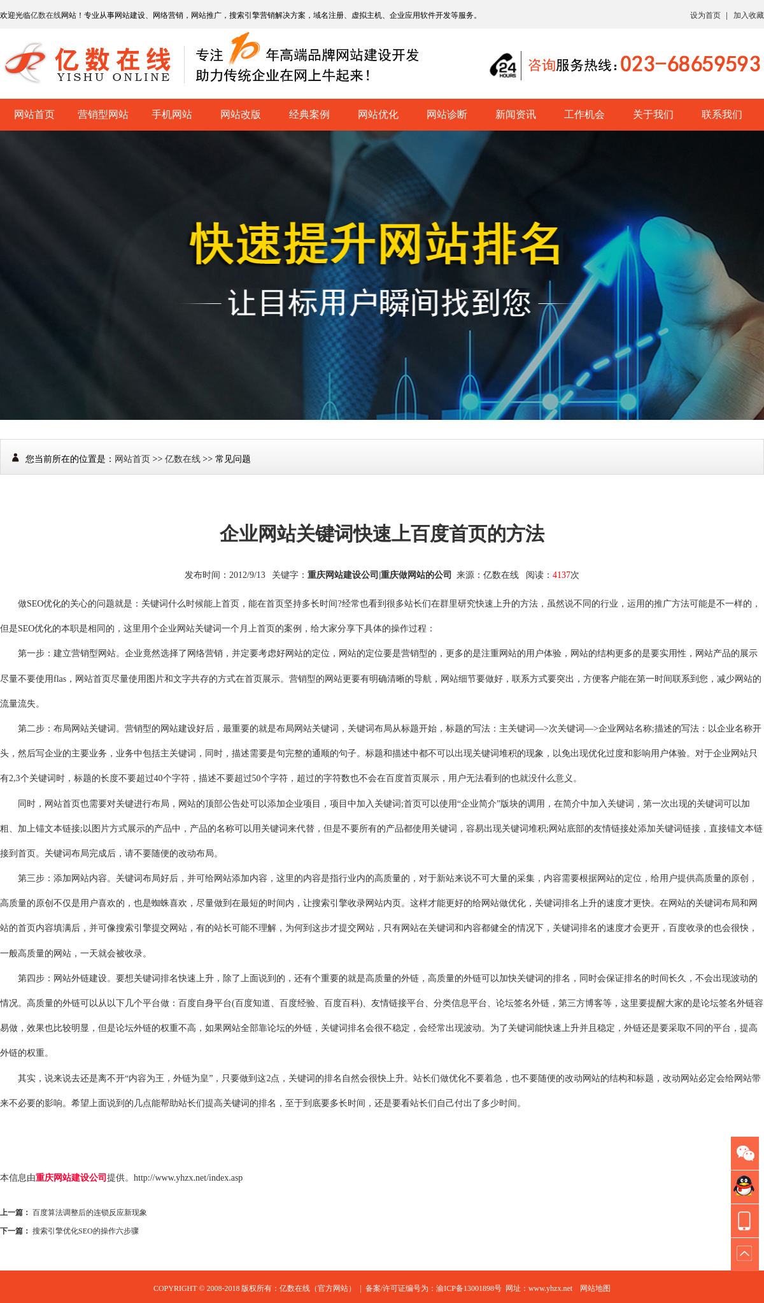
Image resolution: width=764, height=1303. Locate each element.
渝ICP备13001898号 (469, 1288)
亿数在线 (46, 15)
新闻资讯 (515, 114)
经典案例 (309, 114)
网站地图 (595, 1288)
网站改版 (240, 114)
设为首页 (705, 15)
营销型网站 (103, 114)
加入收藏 (748, 15)
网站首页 (34, 114)
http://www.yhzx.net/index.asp (188, 1178)
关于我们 (653, 114)
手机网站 (172, 114)
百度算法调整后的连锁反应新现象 (89, 1212)
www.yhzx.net (550, 1288)
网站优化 (378, 114)
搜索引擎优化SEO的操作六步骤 (85, 1231)
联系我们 (722, 114)
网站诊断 (447, 114)
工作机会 (584, 114)
